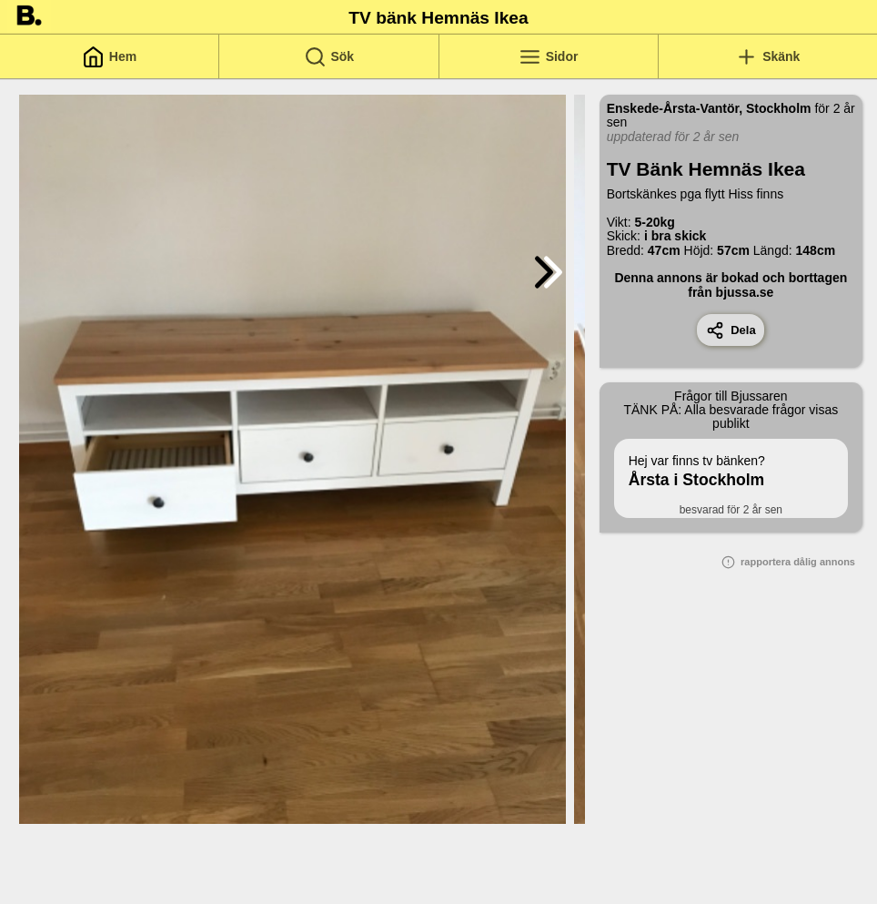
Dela (731, 330)
